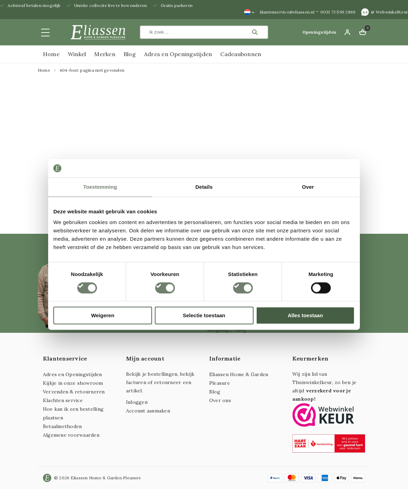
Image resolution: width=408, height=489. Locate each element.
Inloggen (137, 402)
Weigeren (102, 316)
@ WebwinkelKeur (389, 12)
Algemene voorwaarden (71, 435)
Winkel (77, 54)
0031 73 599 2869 (338, 12)
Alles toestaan (305, 316)
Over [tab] (308, 187)
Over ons (220, 400)
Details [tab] (204, 187)
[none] (249, 12)
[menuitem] (249, 12)
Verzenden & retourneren (74, 392)
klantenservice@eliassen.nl (287, 12)
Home (51, 54)
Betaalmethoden (62, 426)
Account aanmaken (148, 411)
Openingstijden (319, 32)
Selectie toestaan (204, 316)
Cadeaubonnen (240, 54)
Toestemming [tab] (100, 187)
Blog (130, 54)
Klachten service (63, 400)
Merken (104, 54)
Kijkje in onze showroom (73, 383)
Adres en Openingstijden (178, 54)
